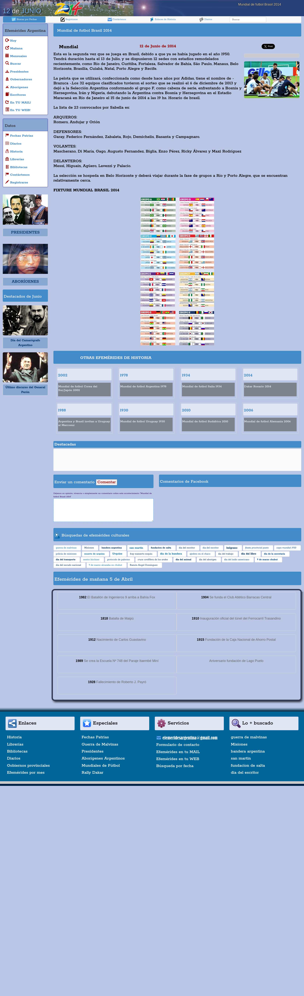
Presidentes (93, 751)
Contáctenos (117, 19)
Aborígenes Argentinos (103, 758)
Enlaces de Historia (163, 19)
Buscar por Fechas (24, 19)
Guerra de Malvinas (100, 744)
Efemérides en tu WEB (177, 759)
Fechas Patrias (95, 737)
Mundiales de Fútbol (101, 765)
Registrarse (69, 19)
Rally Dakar (92, 772)
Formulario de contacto (177, 744)
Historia (14, 737)
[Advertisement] (239, 30)
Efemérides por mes (26, 772)
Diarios (205, 19)
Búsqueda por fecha (174, 766)
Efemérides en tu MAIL (178, 752)
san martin (241, 758)
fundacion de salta (248, 765)
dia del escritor (245, 772)
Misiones (239, 744)
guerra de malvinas (249, 737)
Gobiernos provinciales (28, 765)
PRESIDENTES (25, 232)
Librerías (15, 744)
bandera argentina (248, 751)
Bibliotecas (17, 751)
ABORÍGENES (25, 281)
